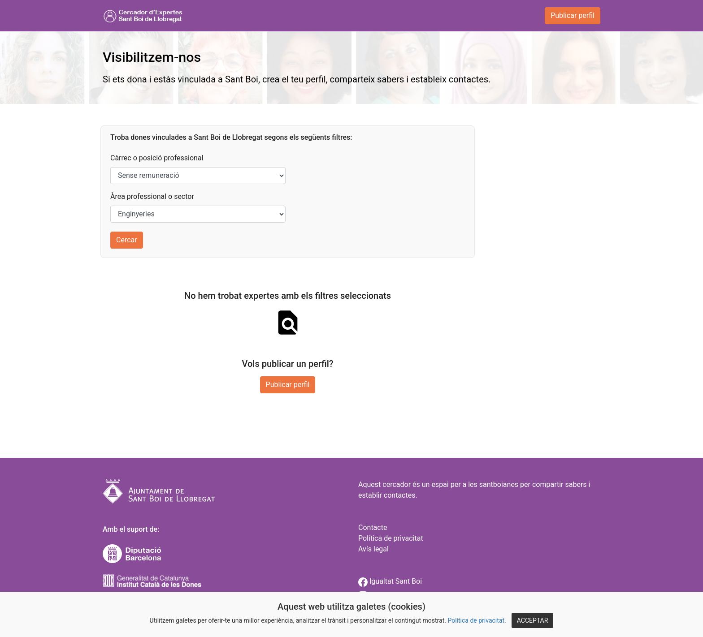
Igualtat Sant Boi (390, 581)
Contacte (372, 527)
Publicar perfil (573, 15)
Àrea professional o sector (152, 196)
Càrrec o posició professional (157, 158)
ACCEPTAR (532, 620)
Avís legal (373, 549)
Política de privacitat (475, 620)
